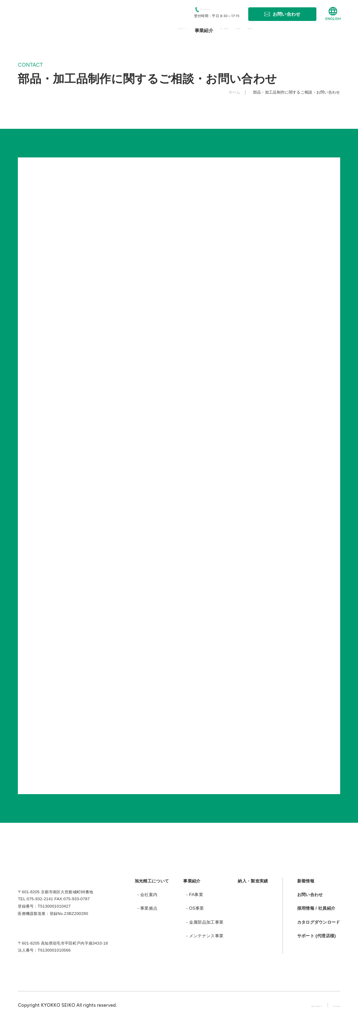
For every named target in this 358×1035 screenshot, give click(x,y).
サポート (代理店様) (316, 946)
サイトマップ (326, 1015)
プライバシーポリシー (277, 1015)
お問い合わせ (310, 905)
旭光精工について (152, 891)
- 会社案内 (147, 905)
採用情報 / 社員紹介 (316, 918)
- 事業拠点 (147, 918)
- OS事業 (195, 918)
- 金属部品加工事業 (205, 932)
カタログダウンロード (318, 932)
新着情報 (305, 891)
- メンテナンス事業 (205, 946)
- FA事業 (194, 905)
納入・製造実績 (253, 891)
